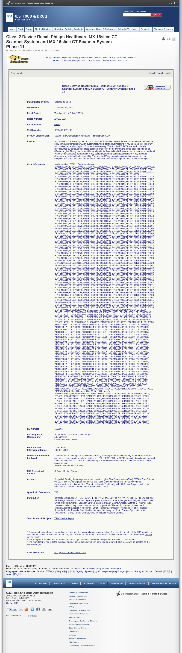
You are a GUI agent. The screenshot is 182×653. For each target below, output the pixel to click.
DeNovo (56, 57)
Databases (54, 50)
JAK (108, 136)
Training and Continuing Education (83, 621)
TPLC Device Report (64, 518)
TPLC (127, 60)
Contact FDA (59, 583)
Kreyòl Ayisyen (109, 571)
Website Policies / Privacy (164, 583)
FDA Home (15, 50)
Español (40, 571)
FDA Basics (89, 583)
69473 (57, 124)
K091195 (67, 130)
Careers (74, 583)
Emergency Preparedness (79, 610)
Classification (121, 57)
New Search (16, 73)
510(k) (48, 57)
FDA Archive (74, 642)
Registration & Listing (70, 57)
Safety (71, 607)
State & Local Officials (78, 628)
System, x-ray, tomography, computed (72, 136)
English (17, 574)
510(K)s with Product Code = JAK (70, 552)
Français (122, 571)
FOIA (102, 583)
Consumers (74, 631)
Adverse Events (87, 57)
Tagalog (79, 571)
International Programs (78, 614)
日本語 (167, 571)
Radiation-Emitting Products (74, 60)
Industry (72, 635)
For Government (13, 616)
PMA (105, 57)
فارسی (9, 574)
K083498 (58, 130)
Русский (89, 571)
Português (139, 571)
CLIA (120, 60)
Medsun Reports (109, 60)
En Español (141, 12)
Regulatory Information (78, 603)
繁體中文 (50, 571)
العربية (97, 571)
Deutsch (158, 571)
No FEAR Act (117, 583)
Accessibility (41, 583)
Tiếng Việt (61, 571)
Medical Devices (34, 50)
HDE (111, 57)
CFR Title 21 (56, 60)
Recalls (98, 57)
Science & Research (77, 600)
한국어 (70, 571)
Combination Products (78, 593)
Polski (130, 571)
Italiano (149, 571)
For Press (32, 616)
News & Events (75, 617)
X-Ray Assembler (94, 60)
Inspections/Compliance (79, 624)
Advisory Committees (78, 596)
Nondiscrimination (137, 583)
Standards (132, 57)
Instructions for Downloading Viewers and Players (98, 568)
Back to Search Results (160, 73)
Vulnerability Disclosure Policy (82, 645)
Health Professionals (77, 638)
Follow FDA (128, 12)
